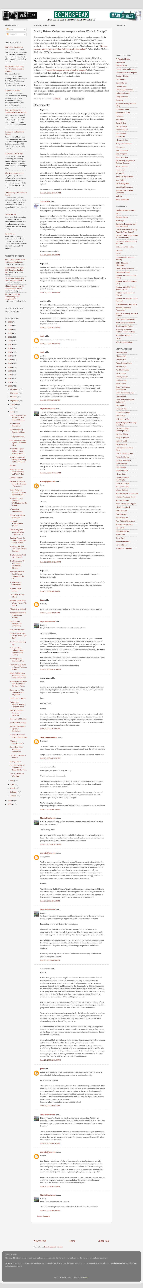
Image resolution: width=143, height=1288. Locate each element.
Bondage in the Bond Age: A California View (18, 442)
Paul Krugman (121, 154)
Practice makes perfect (15, 589)
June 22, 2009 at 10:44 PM (50, 669)
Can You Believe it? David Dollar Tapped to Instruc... (18, 767)
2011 (10, 378)
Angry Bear (120, 62)
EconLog (119, 100)
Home (72, 1240)
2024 (10, 329)
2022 (10, 337)
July (12, 408)
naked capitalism (122, 199)
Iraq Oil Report (122, 130)
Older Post (103, 1240)
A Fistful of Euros (123, 59)
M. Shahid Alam (122, 486)
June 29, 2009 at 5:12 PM (50, 1186)
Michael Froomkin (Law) (125, 497)
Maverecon (120, 147)
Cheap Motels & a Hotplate (126, 72)
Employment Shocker (18, 719)
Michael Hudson (122, 500)
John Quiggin (121, 133)
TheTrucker (45, 201)
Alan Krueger (121, 356)
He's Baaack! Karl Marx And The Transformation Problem (14, 68)
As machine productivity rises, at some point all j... (15, 279)
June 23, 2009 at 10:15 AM (50, 844)
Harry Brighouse (122, 437)
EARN (118, 254)
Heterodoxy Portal (123, 272)
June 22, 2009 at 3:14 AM (50, 327)
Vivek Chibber (121, 545)
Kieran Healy (121, 474)
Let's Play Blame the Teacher (18, 756)
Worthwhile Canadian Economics (124, 191)
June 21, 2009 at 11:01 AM (50, 193)
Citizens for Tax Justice (125, 247)
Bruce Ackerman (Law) (125, 393)
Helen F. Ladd (121, 441)
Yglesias (119, 196)
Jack (42, 336)
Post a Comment (43, 1216)
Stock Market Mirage (18, 722)
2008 (10, 800)
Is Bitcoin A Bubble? (13, 91)
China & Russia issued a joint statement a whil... (14, 287)
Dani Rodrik (120, 79)
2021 (10, 341)
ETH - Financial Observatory (122, 264)
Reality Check (15, 761)
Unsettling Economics (124, 187)
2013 (10, 371)
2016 (10, 359)
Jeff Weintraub (121, 464)
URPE (118, 339)
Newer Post (40, 1240)
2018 (10, 352)
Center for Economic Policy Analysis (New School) (126, 231)
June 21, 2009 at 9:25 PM (50, 292)
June (12, 412)
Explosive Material (17, 630)
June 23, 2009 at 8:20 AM (50, 809)
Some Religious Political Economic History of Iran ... (18, 492)
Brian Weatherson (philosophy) (123, 388)
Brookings (120, 220)
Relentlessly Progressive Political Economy (125, 162)
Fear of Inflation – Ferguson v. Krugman (17, 712)
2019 (10, 348)
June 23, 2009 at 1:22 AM (50, 728)
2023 (10, 333)
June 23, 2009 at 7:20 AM (50, 758)
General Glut (121, 123)
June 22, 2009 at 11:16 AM (50, 473)
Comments (12, 34)
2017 (10, 356)
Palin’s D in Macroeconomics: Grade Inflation (18, 704)
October (13, 397)
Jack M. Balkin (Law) (124, 453)
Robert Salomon (122, 166)
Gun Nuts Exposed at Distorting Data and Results (15, 111)
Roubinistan (120, 170)
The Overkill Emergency (15, 424)
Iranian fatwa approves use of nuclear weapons (66, 70)
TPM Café (120, 173)
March (13, 788)
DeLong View (121, 86)
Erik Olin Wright (122, 419)
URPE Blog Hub (122, 183)
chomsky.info (121, 396)
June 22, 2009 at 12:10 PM (50, 562)
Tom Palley (120, 180)
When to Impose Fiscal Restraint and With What (17, 471)
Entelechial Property (18, 698)
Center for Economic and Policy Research (125, 225)
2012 (10, 375)
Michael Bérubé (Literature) (127, 493)
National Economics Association (124, 309)
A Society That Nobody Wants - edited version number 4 (17, 651)
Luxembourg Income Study (126, 304)
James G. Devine (122, 457)
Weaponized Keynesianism (16, 510)
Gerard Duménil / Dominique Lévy (122, 429)
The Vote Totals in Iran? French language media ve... (17, 575)
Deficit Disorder (16, 478)
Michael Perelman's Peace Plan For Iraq (18, 736)
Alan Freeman (121, 353)
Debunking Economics (124, 90)
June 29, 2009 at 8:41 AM (50, 1143)
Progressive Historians (124, 524)
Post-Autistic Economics (125, 319)
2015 (10, 363)
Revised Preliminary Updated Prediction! (18, 728)
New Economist (122, 150)
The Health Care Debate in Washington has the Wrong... (18, 501)
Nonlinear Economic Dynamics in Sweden (18, 615)
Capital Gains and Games (126, 69)
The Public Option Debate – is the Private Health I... (18, 451)
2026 (10, 322)
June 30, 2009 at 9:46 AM (50, 1210)
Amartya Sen (121, 359)
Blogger (85, 1277)
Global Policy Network (125, 269)
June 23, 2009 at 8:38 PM (50, 960)
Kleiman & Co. (122, 140)
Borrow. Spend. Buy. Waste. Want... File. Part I (18, 635)
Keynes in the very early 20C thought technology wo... (14, 270)
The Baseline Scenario (124, 177)
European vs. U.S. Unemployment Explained (17, 692)
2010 (10, 382)
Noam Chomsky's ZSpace (126, 504)
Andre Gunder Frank (124, 363)
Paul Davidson (121, 511)
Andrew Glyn (121, 366)
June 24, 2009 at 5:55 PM (50, 1106)
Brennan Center (122, 217)
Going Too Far (10, 214)
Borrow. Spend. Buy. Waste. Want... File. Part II (18, 602)
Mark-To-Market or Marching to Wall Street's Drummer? (18, 675)
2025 (10, 326)
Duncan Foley (121, 409)
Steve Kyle (120, 538)
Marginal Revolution (124, 143)
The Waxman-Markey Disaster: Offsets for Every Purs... (18, 683)
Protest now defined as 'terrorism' (17, 516)
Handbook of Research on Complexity (15, 623)
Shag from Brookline (48, 737)
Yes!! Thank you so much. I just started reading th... (15, 260)
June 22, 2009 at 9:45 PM (50, 613)
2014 (10, 367)
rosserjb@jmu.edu (47, 481)
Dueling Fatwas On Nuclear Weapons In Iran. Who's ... (18, 540)
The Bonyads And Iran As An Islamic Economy (18, 548)
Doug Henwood (122, 97)
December (14, 389)
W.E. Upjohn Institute (124, 342)
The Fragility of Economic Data (17, 659)
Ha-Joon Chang (122, 434)
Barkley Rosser (122, 377)
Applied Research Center (125, 210)
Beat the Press (121, 66)
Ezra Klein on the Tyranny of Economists (16, 749)
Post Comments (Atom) (53, 1247)
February (14, 792)
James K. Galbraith (123, 460)
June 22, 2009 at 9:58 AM (50, 400)
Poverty (13, 465)
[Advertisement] (71, 1231)
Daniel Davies (121, 83)
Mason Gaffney (122, 490)
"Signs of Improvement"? (17, 742)
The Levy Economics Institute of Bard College (125, 330)
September (14, 400)
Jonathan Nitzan (122, 470)
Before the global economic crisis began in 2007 (17, 532)
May (12, 781)
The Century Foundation (125, 322)
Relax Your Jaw (122, 157)
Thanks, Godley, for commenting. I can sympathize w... (12, 296)
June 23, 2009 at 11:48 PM (50, 1060)
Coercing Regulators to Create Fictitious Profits (18, 667)
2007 (10, 804)
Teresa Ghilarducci (123, 541)
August (13, 404)
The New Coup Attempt (14, 173)
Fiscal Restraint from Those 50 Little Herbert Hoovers (18, 417)
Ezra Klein (120, 119)
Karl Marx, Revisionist (14, 47)
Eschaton (119, 116)
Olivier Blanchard (123, 507)
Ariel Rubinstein (122, 370)
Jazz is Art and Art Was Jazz (17, 775)
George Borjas (121, 126)
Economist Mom (122, 109)
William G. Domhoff (124, 548)
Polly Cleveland (122, 517)
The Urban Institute (123, 335)
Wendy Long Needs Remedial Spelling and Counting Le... (18, 459)
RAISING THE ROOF (14, 154)
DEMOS (119, 250)
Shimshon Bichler (123, 531)
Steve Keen (120, 534)
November (14, 393)
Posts (10, 29)
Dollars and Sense (123, 93)
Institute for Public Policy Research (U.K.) (126, 288)
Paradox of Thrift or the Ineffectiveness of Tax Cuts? (18, 483)
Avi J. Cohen (121, 373)
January (13, 796)
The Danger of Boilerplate (15, 583)
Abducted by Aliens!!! (18, 609)
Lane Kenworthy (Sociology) (122, 478)
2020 (10, 344)
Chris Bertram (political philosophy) (125, 401)
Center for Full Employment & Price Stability (127, 236)
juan (42, 600)
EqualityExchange (123, 412)
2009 (10, 386)
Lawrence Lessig (122, 483)
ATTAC (119, 214)
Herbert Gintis (121, 444)
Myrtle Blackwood (47, 409)
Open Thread (10, 234)
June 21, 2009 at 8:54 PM (50, 255)
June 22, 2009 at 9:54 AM (50, 343)
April (12, 784)
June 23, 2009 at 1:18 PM (50, 901)
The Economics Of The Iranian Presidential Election (17, 564)
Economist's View (123, 113)
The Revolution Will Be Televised (18, 556)
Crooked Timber (122, 76)
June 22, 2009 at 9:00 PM (50, 591)
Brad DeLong (121, 380)
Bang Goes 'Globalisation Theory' (16, 523)
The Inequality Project (124, 326)
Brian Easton (121, 384)
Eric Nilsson (120, 416)
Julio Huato (120, 136)
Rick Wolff (120, 528)
